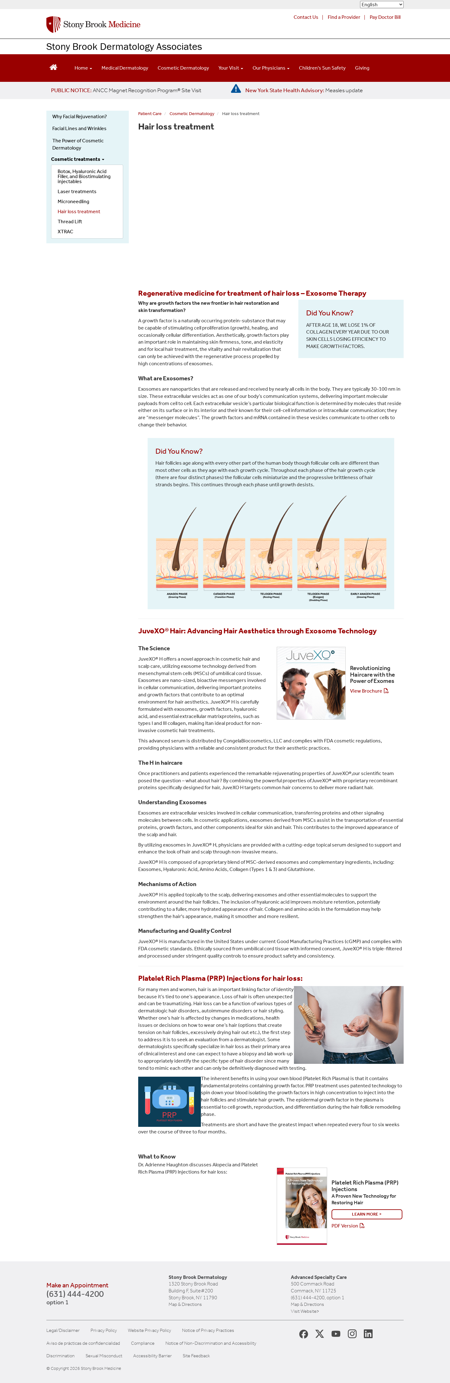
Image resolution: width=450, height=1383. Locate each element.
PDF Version (345, 1226)
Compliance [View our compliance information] (142, 1343)
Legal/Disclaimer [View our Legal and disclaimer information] (63, 1330)
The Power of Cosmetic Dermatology (78, 144)
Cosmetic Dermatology (183, 68)
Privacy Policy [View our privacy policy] (104, 1330)
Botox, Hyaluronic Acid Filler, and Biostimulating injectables (84, 176)
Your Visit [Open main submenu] (230, 68)
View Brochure (366, 691)
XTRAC (65, 232)
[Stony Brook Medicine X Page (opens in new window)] (319, 1333)
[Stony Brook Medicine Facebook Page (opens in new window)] (303, 1334)
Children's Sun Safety (322, 68)
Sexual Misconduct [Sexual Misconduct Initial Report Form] (104, 1356)
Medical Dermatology (125, 68)
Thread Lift (70, 221)
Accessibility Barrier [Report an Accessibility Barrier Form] (152, 1356)
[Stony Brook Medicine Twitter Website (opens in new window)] (335, 1333)
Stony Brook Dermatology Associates (124, 46)
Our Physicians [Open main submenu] (271, 68)
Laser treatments (77, 191)
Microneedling (73, 201)
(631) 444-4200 (75, 1298)
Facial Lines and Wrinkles (79, 128)
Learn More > (367, 1214)
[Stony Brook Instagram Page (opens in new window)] (352, 1333)
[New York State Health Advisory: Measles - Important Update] (236, 89)
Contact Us (306, 17)
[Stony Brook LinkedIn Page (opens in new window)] (368, 1333)
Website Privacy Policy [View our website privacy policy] (149, 1330)
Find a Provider (344, 17)
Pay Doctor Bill (385, 17)
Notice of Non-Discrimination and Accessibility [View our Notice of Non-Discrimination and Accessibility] (210, 1343)
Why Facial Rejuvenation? (79, 116)
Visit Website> (305, 1311)
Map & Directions (185, 1304)
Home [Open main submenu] (83, 68)
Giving (362, 68)
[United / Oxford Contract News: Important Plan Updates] (126, 90)
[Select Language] (382, 4)
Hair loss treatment (79, 211)
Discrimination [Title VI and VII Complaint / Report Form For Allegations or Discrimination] (60, 1356)
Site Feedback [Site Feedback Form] (196, 1356)
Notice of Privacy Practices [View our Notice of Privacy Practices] (208, 1330)
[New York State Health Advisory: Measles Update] (304, 90)
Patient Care (150, 113)
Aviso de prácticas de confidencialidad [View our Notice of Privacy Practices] (83, 1343)
